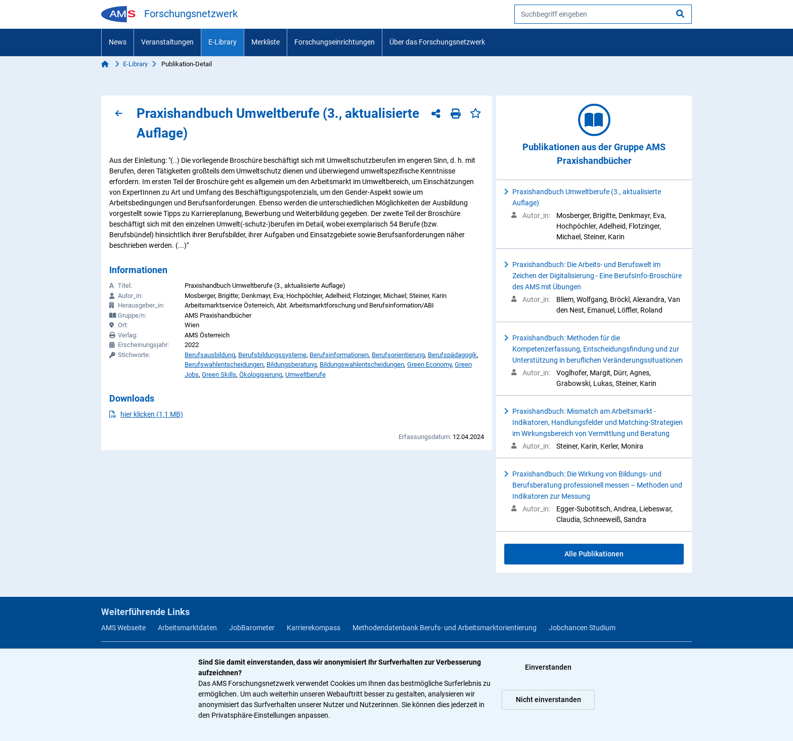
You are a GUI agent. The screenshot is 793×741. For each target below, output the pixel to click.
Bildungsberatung (292, 364)
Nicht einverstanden (548, 699)
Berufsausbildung (210, 355)
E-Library (222, 42)
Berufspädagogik (452, 355)
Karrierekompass (313, 628)
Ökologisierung (260, 374)
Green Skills (219, 374)
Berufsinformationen (339, 355)
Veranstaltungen (167, 42)
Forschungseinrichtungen (334, 42)
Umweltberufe (305, 374)
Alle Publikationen (594, 554)
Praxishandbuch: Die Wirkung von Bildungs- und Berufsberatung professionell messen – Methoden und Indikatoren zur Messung (597, 485)
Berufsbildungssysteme (272, 355)
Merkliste (265, 42)
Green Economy (429, 364)
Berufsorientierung (398, 355)
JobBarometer (252, 628)
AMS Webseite (123, 628)
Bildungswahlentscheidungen (362, 364)
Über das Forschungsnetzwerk (437, 42)
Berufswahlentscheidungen (224, 364)
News (117, 42)
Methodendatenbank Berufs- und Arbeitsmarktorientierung (445, 628)
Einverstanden (548, 667)
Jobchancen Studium (582, 628)
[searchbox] (603, 14)
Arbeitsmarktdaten (187, 628)
